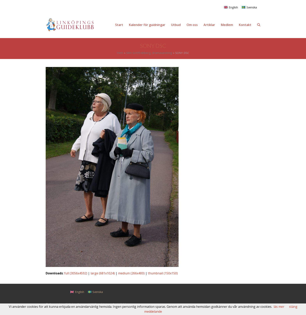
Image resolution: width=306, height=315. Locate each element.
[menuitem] (231, 7)
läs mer (279, 306)
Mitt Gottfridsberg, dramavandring (149, 53)
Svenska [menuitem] (251, 7)
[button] (258, 25)
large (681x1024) (103, 273)
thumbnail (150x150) (163, 273)
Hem (120, 53)
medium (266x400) (131, 273)
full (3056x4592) (75, 273)
